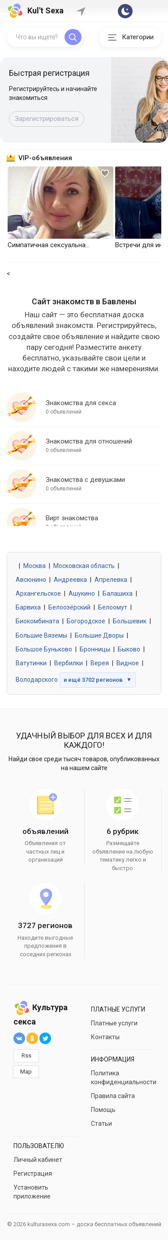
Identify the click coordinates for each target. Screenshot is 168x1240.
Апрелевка (111, 579)
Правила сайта (113, 1095)
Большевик (129, 621)
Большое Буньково (44, 649)
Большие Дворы (99, 635)
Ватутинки (31, 663)
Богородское (86, 621)
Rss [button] (26, 1055)
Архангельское (38, 593)
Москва (34, 565)
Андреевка (70, 579)
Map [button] (26, 1071)
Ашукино (82, 593)
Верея (99, 663)
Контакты (105, 1037)
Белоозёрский (69, 607)
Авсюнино (31, 579)
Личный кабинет (37, 1159)
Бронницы (95, 649)
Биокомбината (37, 621)
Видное (127, 663)
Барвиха (28, 607)
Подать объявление (46, 119)
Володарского (37, 679)
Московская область (84, 565)
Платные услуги (114, 1023)
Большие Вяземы (41, 635)
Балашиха (118, 593)
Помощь (103, 1109)
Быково (129, 649)
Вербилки (68, 663)
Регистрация (32, 1173)
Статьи (101, 1123)
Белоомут (112, 607)
